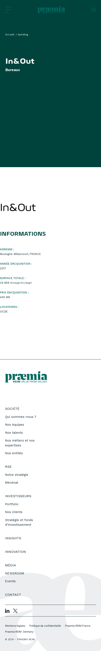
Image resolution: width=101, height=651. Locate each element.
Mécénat (11, 482)
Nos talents (14, 433)
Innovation (15, 552)
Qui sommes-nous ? (20, 417)
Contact (13, 595)
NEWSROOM (14, 573)
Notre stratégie (16, 475)
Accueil (10, 34)
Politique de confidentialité (45, 625)
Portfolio (11, 504)
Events (10, 581)
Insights (13, 538)
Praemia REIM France (77, 625)
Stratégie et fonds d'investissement (19, 522)
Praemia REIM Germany (19, 631)
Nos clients (13, 512)
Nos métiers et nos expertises (20, 443)
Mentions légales (15, 625)
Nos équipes (14, 425)
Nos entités (14, 453)
